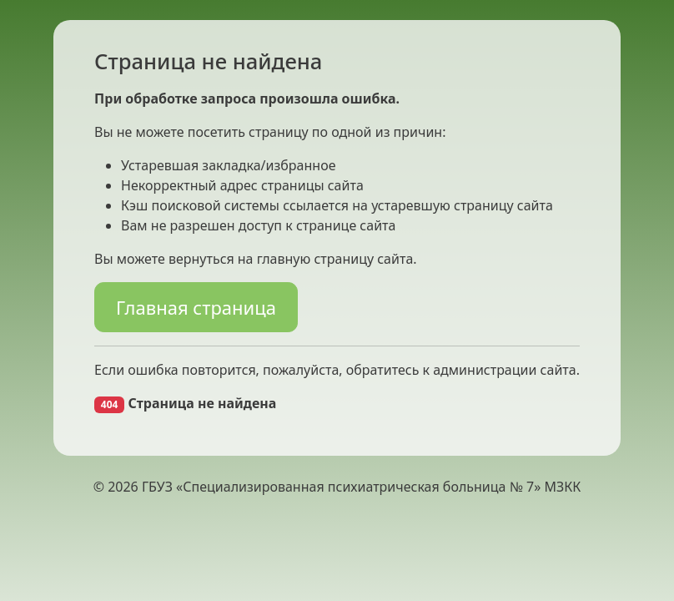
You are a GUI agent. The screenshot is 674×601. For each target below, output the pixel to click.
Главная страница (196, 307)
